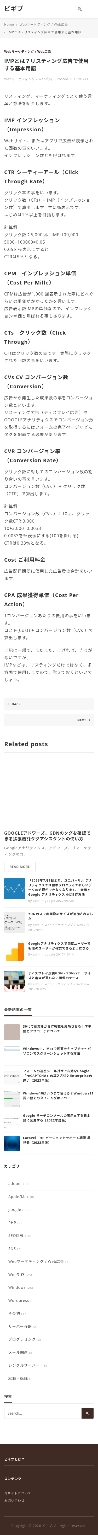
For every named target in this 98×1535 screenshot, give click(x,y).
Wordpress (22, 1300)
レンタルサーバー (27, 1365)
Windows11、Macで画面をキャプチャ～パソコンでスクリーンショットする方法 (57, 1051)
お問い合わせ (14, 1500)
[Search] (79, 9)
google (18, 1209)
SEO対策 (19, 1235)
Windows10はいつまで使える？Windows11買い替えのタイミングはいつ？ (58, 1095)
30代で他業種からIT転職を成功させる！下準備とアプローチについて (57, 1028)
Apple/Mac (21, 1196)
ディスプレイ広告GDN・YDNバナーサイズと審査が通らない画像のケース (59, 975)
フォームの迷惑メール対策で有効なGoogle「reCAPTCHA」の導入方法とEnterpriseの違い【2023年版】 (57, 1076)
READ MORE (20, 867)
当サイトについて (17, 1493)
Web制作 (20, 1274)
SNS (14, 1248)
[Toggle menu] (90, 9)
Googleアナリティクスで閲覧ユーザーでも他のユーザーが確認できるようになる (59, 946)
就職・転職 (20, 1378)
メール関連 (20, 1352)
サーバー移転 (22, 1326)
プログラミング (24, 1339)
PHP (15, 1222)
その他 (18, 1313)
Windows (20, 1287)
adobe (18, 1183)
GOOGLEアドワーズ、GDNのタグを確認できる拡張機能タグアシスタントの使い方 (47, 836)
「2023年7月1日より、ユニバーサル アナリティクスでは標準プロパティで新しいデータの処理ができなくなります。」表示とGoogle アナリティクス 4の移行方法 (60, 887)
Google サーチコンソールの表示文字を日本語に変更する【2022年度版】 (56, 1118)
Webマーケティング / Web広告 (27, 51)
